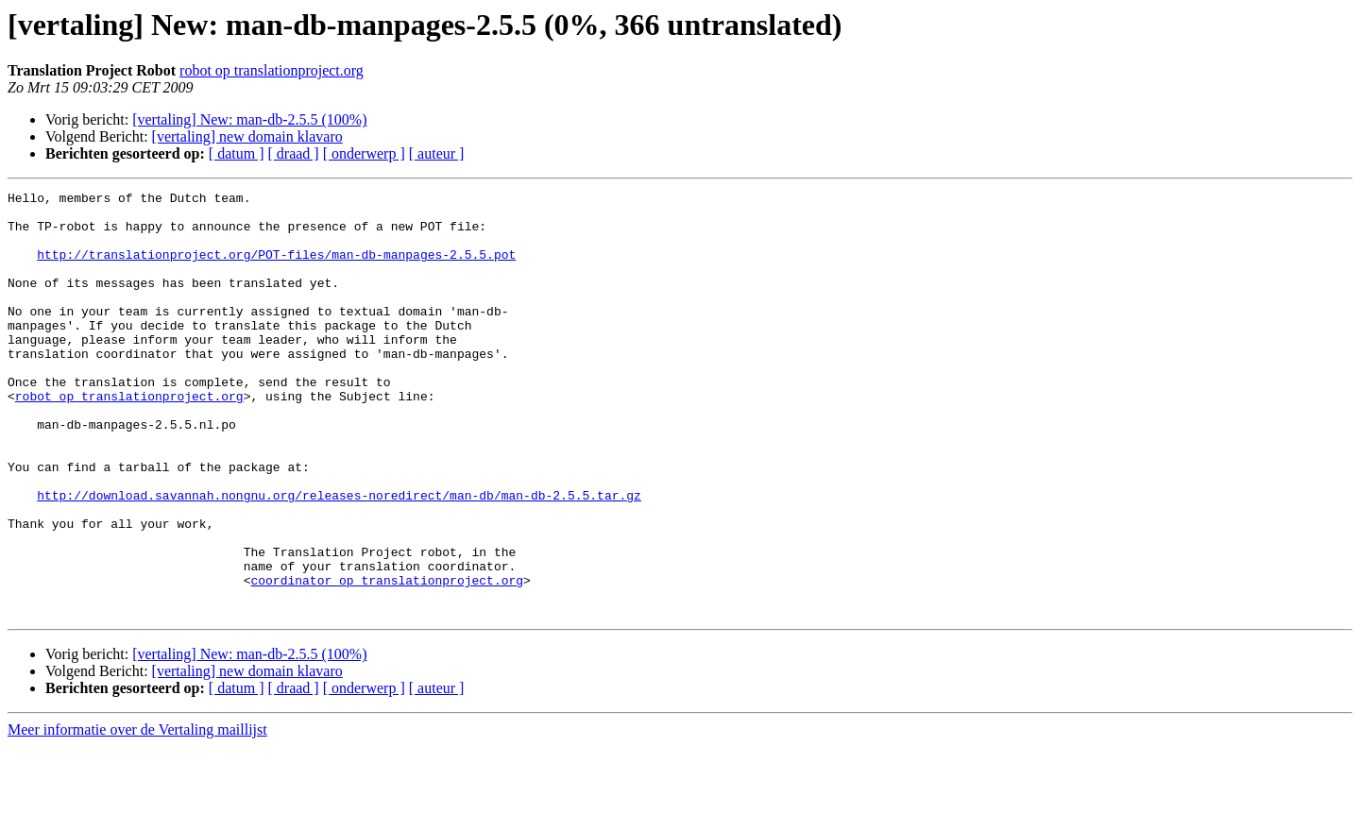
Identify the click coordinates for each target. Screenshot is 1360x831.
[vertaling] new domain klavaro (247, 136)
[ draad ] (293, 153)
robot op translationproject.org (271, 70)
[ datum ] (236, 153)
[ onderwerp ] (364, 153)
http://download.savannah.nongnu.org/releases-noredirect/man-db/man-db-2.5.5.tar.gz (339, 557)
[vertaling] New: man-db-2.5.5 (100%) (249, 119)
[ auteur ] (437, 153)
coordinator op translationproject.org (386, 659)
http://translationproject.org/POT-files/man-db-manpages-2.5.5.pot (276, 268)
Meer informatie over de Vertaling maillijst (137, 814)
